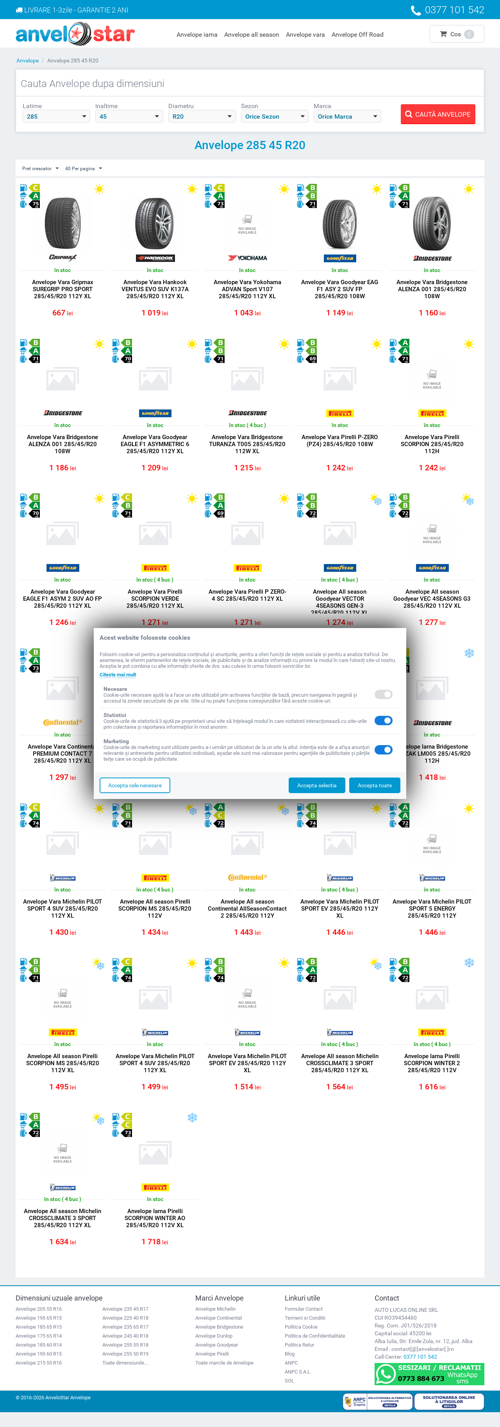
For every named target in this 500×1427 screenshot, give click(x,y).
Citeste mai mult (120, 674)
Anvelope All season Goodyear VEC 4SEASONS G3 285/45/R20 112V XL (432, 603)
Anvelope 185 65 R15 (39, 1341)
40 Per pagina (90, 169)
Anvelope (27, 60)
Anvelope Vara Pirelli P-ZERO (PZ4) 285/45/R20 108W (340, 443)
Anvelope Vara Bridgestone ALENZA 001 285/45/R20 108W (432, 289)
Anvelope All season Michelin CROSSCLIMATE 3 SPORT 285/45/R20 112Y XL (340, 1074)
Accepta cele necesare (135, 785)
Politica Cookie (301, 1341)
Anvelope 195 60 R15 (39, 1368)
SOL (289, 1395)
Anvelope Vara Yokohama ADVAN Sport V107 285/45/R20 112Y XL (247, 289)
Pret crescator (43, 169)
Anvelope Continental (218, 1332)
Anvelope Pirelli (212, 1368)
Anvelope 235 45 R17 (125, 1323)
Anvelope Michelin (215, 1323)
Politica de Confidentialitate (315, 1350)
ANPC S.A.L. (298, 1386)
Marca (322, 106)
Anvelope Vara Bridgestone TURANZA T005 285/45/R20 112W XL (247, 446)
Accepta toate (375, 785)
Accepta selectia (317, 785)
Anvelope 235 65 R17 (125, 1341)
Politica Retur (299, 1359)
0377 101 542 (420, 1371)
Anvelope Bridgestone (219, 1341)
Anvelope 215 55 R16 (39, 1377)
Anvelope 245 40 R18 (125, 1350)
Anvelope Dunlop (213, 1350)
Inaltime (106, 106)
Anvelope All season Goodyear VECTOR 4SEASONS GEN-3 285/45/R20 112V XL (339, 607)
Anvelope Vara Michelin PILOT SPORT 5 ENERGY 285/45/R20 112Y (432, 917)
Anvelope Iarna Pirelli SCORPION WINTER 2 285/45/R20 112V (432, 1074)
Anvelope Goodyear (216, 1359)
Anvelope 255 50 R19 (125, 1368)
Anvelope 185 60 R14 (39, 1359)
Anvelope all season (251, 34)
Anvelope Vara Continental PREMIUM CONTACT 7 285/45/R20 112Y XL (62, 760)
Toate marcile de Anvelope (224, 1377)
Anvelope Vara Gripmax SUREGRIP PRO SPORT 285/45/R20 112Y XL (62, 289)
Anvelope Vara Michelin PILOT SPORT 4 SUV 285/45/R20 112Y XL (62, 917)
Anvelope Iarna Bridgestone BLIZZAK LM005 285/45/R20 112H (432, 760)
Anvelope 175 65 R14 (39, 1350)
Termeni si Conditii (305, 1332)
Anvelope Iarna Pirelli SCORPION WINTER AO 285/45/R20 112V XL (155, 1231)
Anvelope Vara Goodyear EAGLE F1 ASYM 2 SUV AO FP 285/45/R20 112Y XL (62, 603)
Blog (290, 1368)
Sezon (249, 106)
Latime (32, 106)
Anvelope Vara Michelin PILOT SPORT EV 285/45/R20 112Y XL (340, 917)
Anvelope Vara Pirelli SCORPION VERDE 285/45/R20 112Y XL (155, 603)
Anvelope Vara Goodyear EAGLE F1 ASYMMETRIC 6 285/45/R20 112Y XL (155, 446)
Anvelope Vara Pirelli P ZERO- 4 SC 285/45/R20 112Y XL (247, 603)
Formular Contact (304, 1323)
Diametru (181, 106)
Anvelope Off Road (358, 34)
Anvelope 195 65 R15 (39, 1332)
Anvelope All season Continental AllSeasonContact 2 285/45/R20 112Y (247, 921)
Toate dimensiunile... (125, 1377)
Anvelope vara (305, 34)
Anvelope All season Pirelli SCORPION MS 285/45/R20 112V (154, 917)
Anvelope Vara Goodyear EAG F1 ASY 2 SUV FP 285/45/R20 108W (339, 289)
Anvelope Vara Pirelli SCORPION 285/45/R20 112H (432, 446)
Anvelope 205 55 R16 (39, 1323)
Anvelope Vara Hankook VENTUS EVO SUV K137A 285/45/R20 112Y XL (155, 289)
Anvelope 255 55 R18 (125, 1359)
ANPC (291, 1377)
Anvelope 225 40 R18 (125, 1332)
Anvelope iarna (197, 34)
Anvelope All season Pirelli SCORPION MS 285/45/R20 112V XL (62, 1074)
